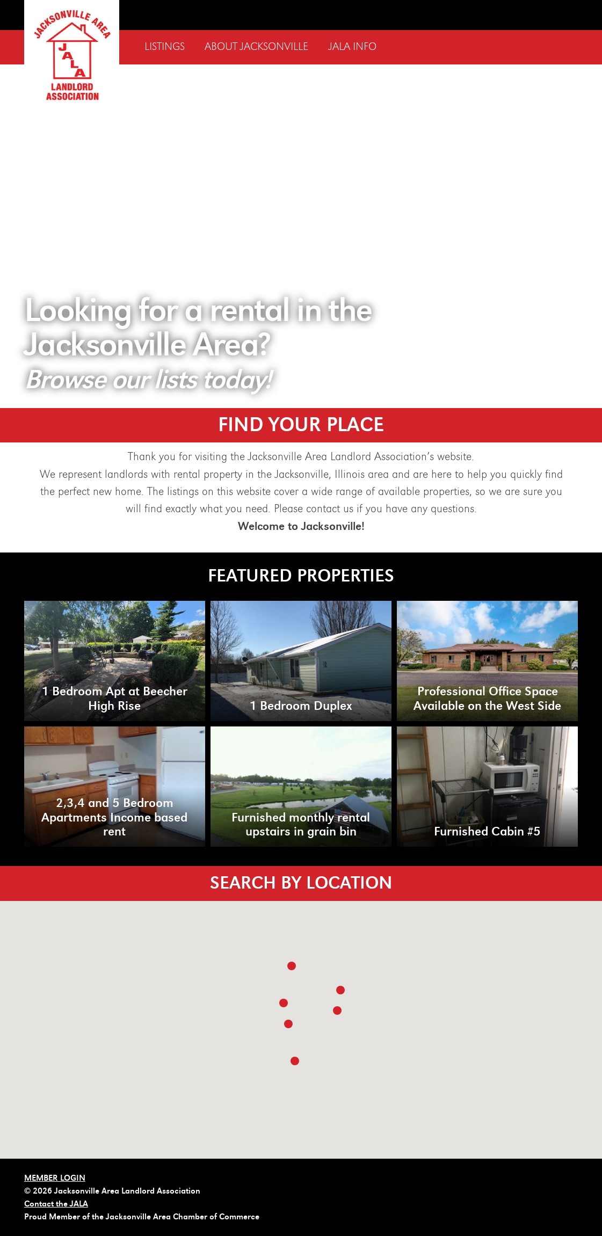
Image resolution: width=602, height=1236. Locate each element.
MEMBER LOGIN (54, 1178)
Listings (164, 47)
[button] (340, 990)
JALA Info (352, 47)
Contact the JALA (56, 1203)
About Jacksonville (256, 47)
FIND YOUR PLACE (301, 425)
